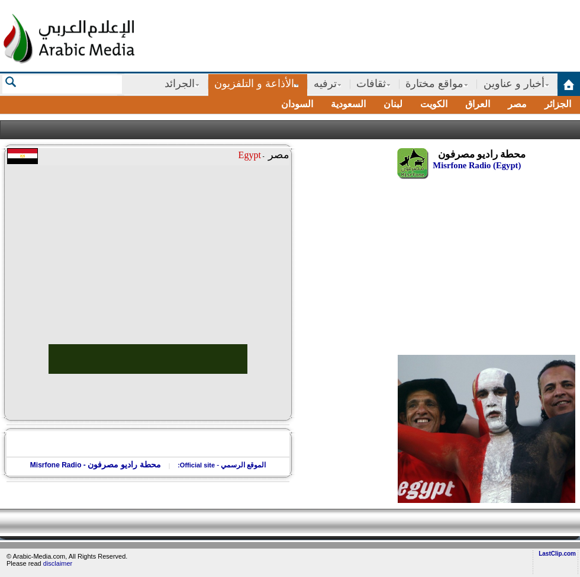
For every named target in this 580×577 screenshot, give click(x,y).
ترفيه (325, 83)
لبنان (393, 104)
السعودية (348, 104)
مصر (517, 104)
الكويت (433, 104)
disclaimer (58, 563)
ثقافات (371, 83)
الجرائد (180, 83)
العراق (477, 104)
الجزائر (557, 104)
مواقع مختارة (434, 83)
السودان (297, 104)
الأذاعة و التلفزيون (254, 83)
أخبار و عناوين (514, 83)
